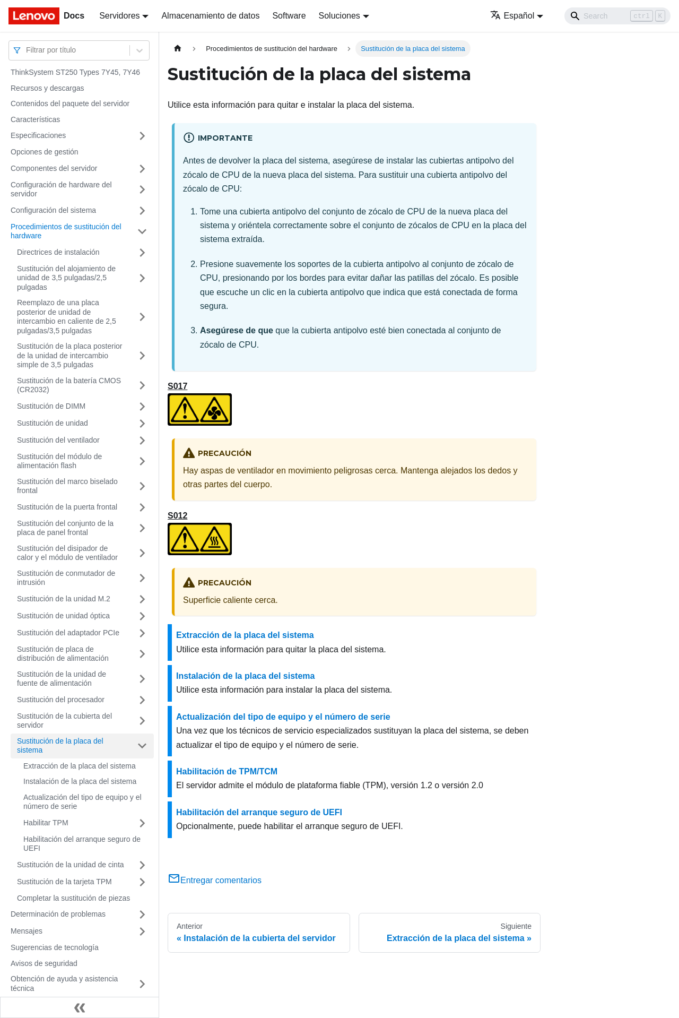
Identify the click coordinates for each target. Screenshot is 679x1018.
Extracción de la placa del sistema (79, 766)
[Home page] (178, 48)
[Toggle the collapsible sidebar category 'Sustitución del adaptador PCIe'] (142, 633)
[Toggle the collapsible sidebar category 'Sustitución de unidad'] (142, 423)
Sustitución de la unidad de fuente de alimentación (61, 679)
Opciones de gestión (45, 152)
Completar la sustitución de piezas (73, 898)
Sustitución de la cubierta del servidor (64, 721)
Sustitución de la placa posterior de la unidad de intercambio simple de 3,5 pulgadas (69, 355)
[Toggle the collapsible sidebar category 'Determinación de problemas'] (142, 914)
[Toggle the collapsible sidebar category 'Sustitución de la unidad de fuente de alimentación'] (142, 679)
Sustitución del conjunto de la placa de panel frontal (65, 528)
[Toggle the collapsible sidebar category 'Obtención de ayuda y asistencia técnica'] (142, 983)
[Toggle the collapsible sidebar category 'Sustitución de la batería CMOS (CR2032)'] (142, 385)
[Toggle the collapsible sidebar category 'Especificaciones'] (142, 135)
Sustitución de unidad (52, 423)
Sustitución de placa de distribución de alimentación (63, 654)
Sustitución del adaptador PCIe (68, 632)
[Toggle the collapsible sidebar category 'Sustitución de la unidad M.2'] (142, 599)
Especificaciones (38, 135)
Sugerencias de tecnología (55, 947)
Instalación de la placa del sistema (79, 781)
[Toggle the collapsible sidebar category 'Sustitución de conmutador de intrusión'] (142, 578)
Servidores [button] (119, 15)
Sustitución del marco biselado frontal (67, 486)
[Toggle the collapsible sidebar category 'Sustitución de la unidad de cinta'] (142, 865)
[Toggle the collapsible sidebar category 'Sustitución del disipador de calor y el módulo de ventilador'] (142, 553)
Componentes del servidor (54, 168)
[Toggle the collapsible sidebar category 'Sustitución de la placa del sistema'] (142, 746)
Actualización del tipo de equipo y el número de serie (82, 802)
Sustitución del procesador (61, 699)
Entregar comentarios (215, 880)
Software (289, 15)
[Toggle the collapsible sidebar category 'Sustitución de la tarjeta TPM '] (142, 882)
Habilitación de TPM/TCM (226, 771)
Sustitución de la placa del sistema (60, 746)
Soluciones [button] (339, 15)
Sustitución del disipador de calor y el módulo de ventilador (67, 553)
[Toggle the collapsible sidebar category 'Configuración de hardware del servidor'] (142, 189)
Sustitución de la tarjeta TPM (64, 881)
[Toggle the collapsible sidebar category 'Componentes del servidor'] (142, 168)
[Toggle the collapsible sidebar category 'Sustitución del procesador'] (142, 700)
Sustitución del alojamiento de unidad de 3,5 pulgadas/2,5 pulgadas (66, 277)
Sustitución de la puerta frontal (67, 507)
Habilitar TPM (45, 822)
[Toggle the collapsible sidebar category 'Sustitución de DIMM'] (142, 406)
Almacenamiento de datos (210, 15)
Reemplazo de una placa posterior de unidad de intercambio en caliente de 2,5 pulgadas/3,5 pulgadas (66, 316)
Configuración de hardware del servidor (61, 189)
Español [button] (512, 15)
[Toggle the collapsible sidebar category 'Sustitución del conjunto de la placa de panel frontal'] (142, 528)
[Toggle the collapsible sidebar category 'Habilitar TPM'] (142, 823)
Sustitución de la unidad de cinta (70, 864)
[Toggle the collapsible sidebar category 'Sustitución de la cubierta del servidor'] (142, 721)
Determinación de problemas (58, 914)
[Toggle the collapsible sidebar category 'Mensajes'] (142, 931)
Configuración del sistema (53, 210)
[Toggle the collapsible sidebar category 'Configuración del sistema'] (142, 210)
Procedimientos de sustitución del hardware (66, 231)
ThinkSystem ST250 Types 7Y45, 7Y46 (75, 72)
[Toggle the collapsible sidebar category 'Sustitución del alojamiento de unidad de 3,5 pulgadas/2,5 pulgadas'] (142, 278)
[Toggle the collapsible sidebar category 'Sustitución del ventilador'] (142, 440)
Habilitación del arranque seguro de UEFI (82, 844)
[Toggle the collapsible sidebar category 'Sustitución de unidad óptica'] (142, 616)
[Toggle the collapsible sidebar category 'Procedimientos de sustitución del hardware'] (142, 231)
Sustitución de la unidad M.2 (63, 598)
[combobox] (27, 50)
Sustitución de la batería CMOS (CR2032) (69, 385)
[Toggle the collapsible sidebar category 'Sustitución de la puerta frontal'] (142, 507)
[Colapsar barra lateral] (79, 1007)
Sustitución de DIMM (51, 406)
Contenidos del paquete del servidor (70, 103)
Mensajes (26, 931)
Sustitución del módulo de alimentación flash (59, 461)
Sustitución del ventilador (58, 440)
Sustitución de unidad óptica (63, 615)
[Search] (617, 15)
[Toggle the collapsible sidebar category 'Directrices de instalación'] (142, 252)
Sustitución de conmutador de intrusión (66, 578)
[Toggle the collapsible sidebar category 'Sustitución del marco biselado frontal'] (142, 486)
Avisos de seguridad (44, 963)
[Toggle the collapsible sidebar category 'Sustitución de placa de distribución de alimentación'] (142, 654)
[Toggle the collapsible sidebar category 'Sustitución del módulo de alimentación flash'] (142, 461)
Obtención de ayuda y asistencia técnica (64, 983)
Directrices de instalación (58, 252)
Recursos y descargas (47, 88)
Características (35, 119)
